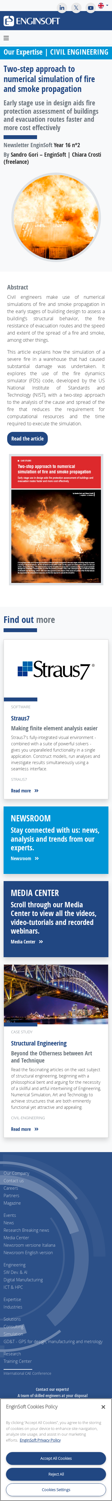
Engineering (14, 1265)
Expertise (12, 1299)
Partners (11, 1195)
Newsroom (25, 858)
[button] (103, 5)
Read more (25, 790)
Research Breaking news (26, 1230)
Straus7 (20, 718)
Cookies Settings (56, 1489)
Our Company (16, 1173)
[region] (56, 1449)
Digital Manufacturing (23, 1280)
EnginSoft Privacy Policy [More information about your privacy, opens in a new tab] (40, 1440)
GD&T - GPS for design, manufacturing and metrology (53, 1341)
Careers (11, 1188)
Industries (13, 1307)
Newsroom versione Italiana (29, 1245)
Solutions (12, 1319)
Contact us (14, 1180)
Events (10, 1215)
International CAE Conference (27, 1373)
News (9, 1223)
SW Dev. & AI (15, 1272)
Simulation (13, 1334)
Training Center (18, 1361)
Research (12, 1354)
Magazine (12, 1203)
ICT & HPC (13, 1287)
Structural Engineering (39, 1043)
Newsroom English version (28, 1252)
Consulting (13, 1326)
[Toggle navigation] (103, 21)
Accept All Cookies (56, 1458)
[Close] (103, 1407)
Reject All (56, 1474)
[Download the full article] (56, 519)
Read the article (29, 438)
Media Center (27, 941)
